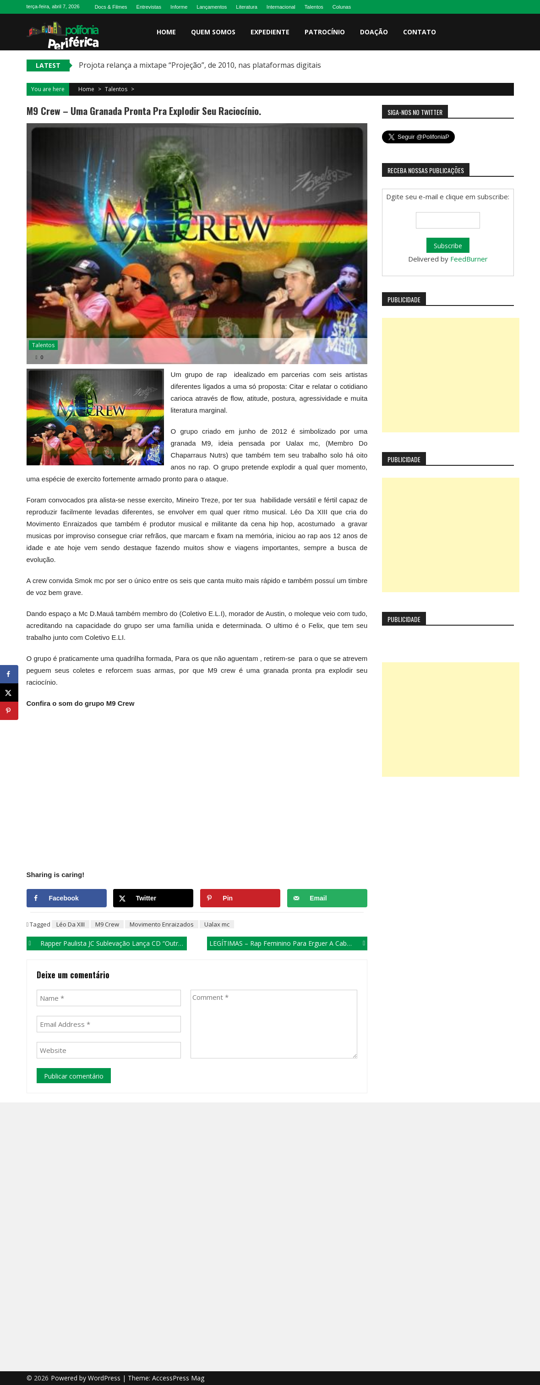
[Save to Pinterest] (240, 898)
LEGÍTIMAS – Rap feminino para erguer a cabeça (283, 943)
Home (166, 31)
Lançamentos (211, 7)
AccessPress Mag (178, 1378)
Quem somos (213, 31)
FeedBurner (469, 258)
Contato (419, 31)
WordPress (105, 1378)
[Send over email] (327, 898)
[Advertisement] (450, 375)
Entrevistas (148, 7)
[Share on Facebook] (67, 898)
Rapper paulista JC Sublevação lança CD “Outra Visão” (113, 943)
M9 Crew (107, 924)
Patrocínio (325, 31)
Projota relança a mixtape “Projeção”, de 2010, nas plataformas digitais (200, 65)
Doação (374, 31)
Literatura (246, 7)
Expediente (270, 31)
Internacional (281, 7)
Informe (178, 7)
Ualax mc (216, 924)
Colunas (342, 7)
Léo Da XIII (70, 924)
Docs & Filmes (111, 7)
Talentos (314, 7)
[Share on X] (153, 898)
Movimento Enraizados (162, 924)
